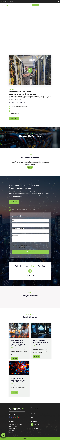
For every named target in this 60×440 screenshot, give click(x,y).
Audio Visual (11, 430)
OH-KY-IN (11, 1)
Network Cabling (12, 428)
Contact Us (11, 432)
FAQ (32, 415)
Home (32, 411)
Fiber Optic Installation (13, 426)
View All (30, 167)
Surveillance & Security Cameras (15, 424)
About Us (33, 413)
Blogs (32, 417)
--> (29, 70)
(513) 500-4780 (4, 1)
